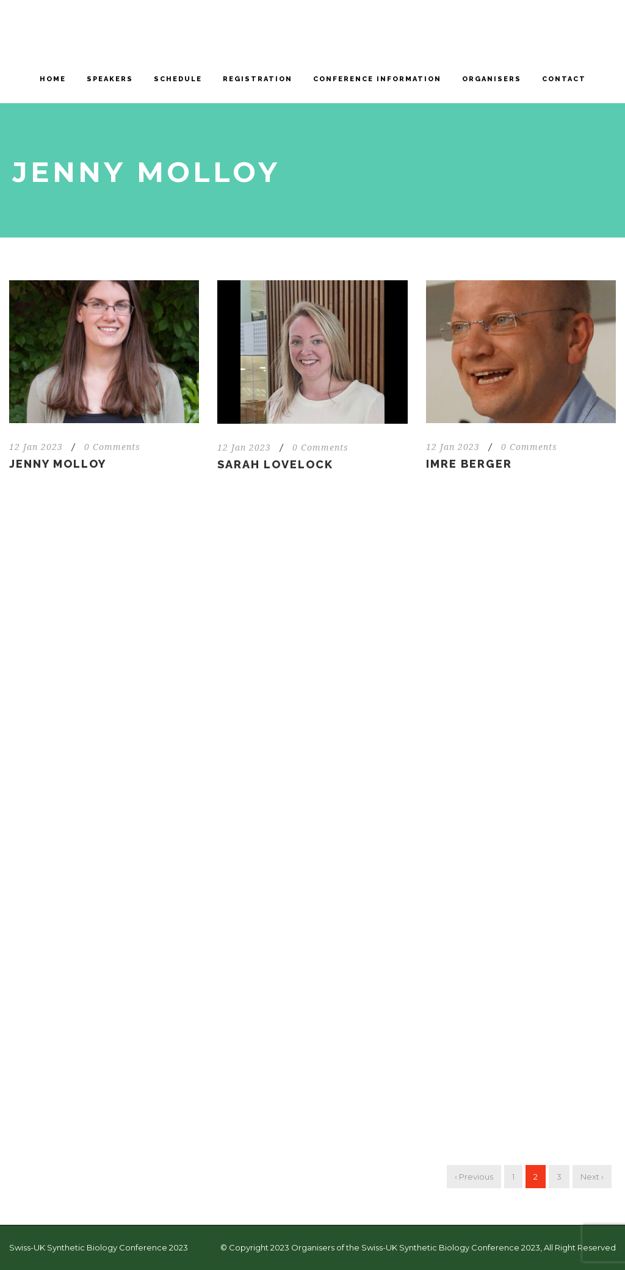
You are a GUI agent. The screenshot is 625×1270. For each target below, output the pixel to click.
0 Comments (112, 447)
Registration (257, 79)
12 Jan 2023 (36, 447)
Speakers (110, 79)
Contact (564, 79)
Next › (592, 1176)
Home (53, 79)
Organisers (491, 79)
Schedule (178, 79)
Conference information (377, 79)
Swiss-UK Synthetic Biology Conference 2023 (98, 1247)
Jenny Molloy (57, 463)
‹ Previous (474, 1176)
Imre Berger (469, 463)
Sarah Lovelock (275, 464)
